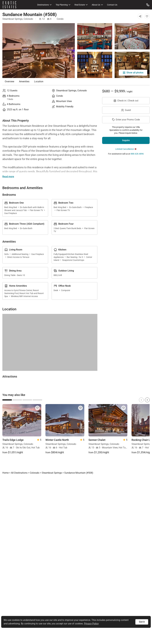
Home (5, 472)
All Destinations (19, 472)
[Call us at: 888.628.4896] (148, 5)
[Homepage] (9, 4)
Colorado (28, 18)
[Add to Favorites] (147, 16)
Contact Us (112, 5)
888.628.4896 (137, 154)
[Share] (140, 16)
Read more (8, 176)
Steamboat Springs (12, 18)
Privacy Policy (91, 623)
